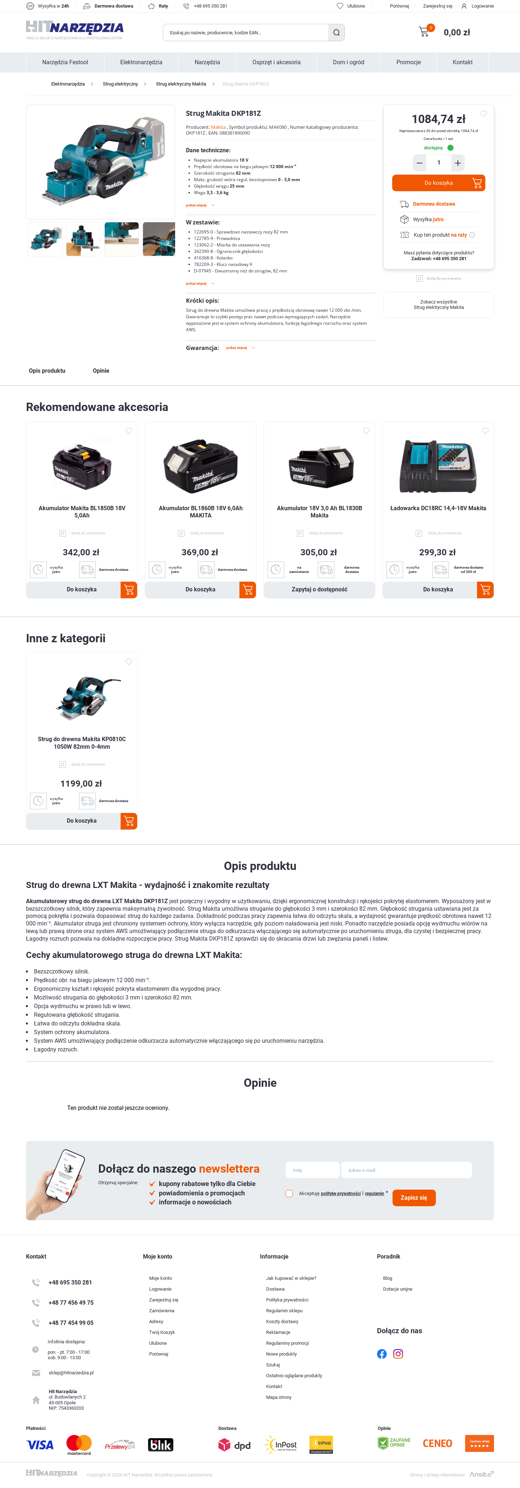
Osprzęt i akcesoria (276, 62)
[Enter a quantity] (438, 162)
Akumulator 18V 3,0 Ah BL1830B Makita (319, 512)
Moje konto (160, 1278)
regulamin (374, 1193)
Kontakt (463, 62)
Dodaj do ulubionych (128, 430)
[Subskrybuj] (313, 1170)
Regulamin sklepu (284, 1310)
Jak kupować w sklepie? (291, 1278)
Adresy (156, 1321)
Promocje (408, 62)
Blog (387, 1278)
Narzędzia (207, 62)
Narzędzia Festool (65, 62)
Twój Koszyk (162, 1332)
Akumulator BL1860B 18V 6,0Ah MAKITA (201, 512)
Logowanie (483, 6)
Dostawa (275, 1289)
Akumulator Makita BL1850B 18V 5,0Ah (82, 512)
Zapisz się (414, 1197)
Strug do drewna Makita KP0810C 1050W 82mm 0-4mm (82, 743)
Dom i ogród (348, 62)
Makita (218, 127)
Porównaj (399, 6)
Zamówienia (161, 1310)
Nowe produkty (281, 1354)
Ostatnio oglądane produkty (294, 1375)
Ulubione (158, 1343)
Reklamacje (278, 1332)
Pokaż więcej (196, 205)
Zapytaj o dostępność (319, 589)
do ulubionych (484, 114)
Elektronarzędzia (141, 62)
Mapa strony (278, 1397)
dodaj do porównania (443, 278)
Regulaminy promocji (287, 1343)
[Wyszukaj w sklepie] (246, 32)
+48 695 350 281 (211, 6)
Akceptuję (309, 1193)
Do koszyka (439, 183)
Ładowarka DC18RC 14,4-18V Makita (438, 508)
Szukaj (336, 32)
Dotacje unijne (397, 1289)
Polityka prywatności (287, 1300)
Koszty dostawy (282, 1321)
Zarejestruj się (437, 6)
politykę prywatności (341, 1193)
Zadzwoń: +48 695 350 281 (439, 258)
